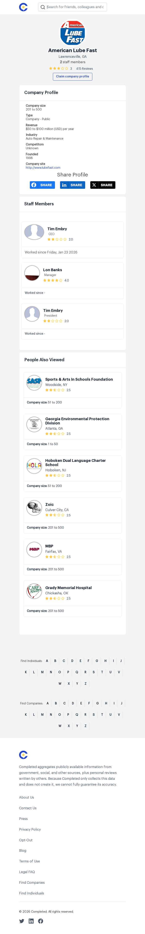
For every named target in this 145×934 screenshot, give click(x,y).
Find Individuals (31, 893)
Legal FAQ (27, 872)
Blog (22, 850)
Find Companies (32, 882)
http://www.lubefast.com (43, 167)
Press (23, 819)
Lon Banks (52, 270)
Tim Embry (57, 229)
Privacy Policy (30, 829)
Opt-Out (26, 840)
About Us (26, 797)
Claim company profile (72, 76)
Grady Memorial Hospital (68, 588)
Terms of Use (29, 861)
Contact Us (28, 808)
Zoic (49, 504)
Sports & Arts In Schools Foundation (79, 379)
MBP (49, 546)
